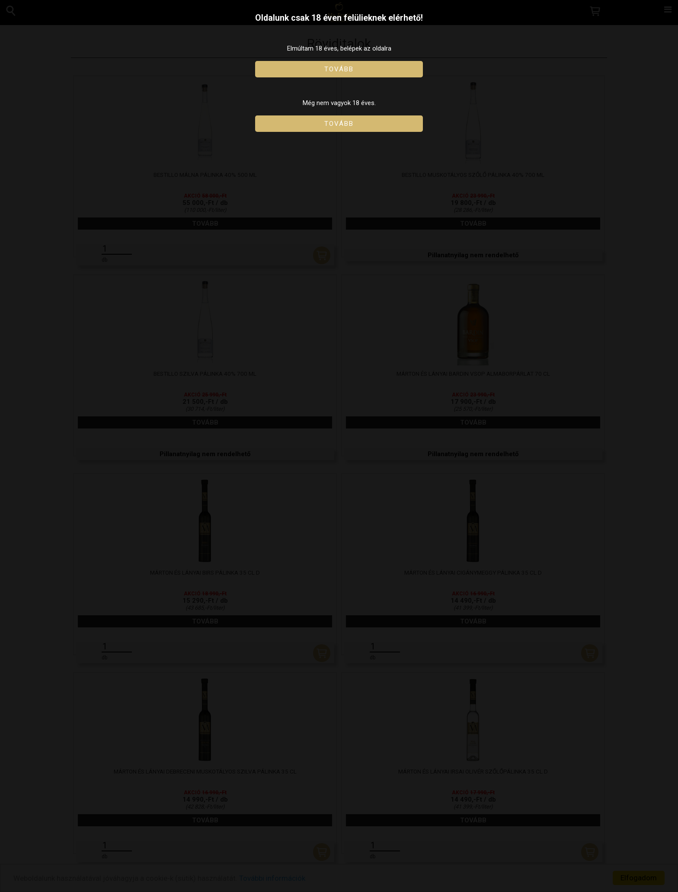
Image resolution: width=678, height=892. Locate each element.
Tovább (339, 69)
